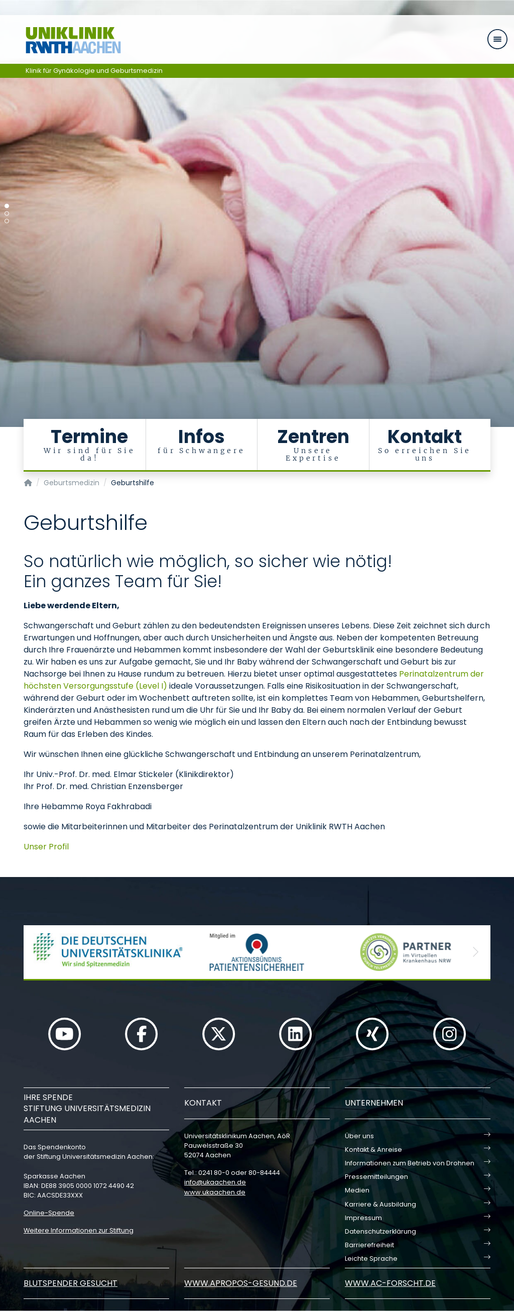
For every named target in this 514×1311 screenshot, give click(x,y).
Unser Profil (46, 846)
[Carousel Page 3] (7, 221)
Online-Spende (49, 1213)
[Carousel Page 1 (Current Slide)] (7, 206)
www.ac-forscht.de (390, 1283)
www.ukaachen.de (214, 1192)
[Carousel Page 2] (7, 213)
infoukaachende (215, 1182)
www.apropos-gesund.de (240, 1283)
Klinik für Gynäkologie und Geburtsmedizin (94, 70)
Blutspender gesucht (70, 1283)
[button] (39, 952)
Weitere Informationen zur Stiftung (79, 1230)
